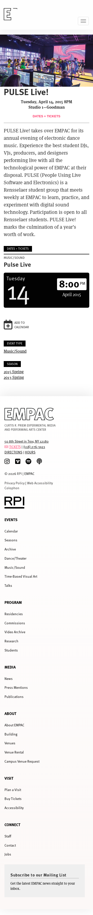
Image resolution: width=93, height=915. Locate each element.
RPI (19, 473)
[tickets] (6, 446)
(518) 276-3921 (34, 446)
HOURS (30, 452)
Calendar (11, 531)
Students (11, 650)
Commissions (14, 623)
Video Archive (14, 632)
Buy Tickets (13, 798)
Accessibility (14, 807)
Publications (14, 696)
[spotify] (28, 461)
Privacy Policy (14, 483)
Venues (9, 743)
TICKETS (15, 446)
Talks (8, 585)
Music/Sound (15, 351)
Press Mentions (16, 687)
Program (13, 602)
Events (10, 519)
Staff (7, 836)
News (8, 678)
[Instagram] (7, 461)
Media (10, 667)
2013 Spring (14, 377)
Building (10, 734)
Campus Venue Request (21, 761)
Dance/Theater (15, 558)
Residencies (13, 613)
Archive (10, 549)
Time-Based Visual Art (20, 576)
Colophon (11, 488)
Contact (10, 845)
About (10, 713)
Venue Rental (14, 752)
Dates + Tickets (47, 116)
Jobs (7, 854)
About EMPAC (14, 725)
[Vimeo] (17, 461)
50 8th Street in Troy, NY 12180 (26, 441)
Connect (12, 824)
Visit (8, 778)
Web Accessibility (40, 483)
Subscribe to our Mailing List (38, 875)
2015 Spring (14, 371)
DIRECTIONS (13, 452)
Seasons (10, 540)
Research (11, 641)
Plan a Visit (12, 789)
